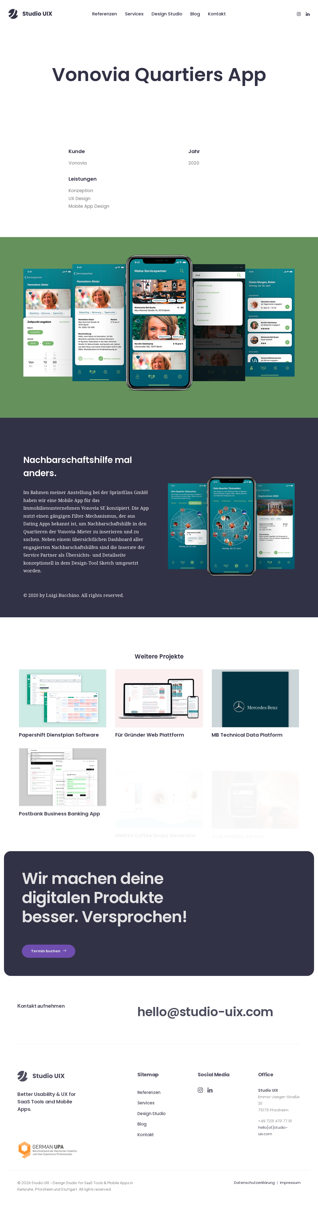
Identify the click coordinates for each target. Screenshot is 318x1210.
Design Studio (167, 14)
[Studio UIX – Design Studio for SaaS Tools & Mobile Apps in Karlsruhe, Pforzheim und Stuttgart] (30, 14)
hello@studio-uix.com (205, 1011)
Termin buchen (48, 950)
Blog (195, 14)
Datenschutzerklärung (254, 1182)
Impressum (290, 1182)
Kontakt (217, 14)
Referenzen (104, 14)
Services (134, 14)
